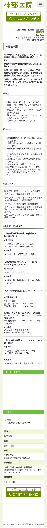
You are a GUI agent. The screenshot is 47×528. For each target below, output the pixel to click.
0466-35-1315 (10, 236)
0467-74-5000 (38, 40)
